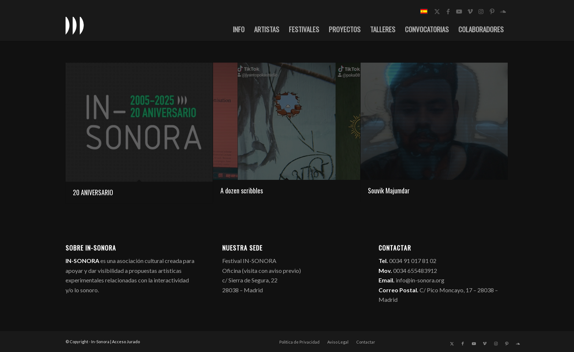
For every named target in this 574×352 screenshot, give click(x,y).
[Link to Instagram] (481, 11)
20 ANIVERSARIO (93, 192)
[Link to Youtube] (459, 11)
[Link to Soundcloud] (502, 11)
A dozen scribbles (241, 190)
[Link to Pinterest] (492, 11)
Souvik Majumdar (389, 190)
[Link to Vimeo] (470, 11)
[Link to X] (437, 11)
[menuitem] (238, 29)
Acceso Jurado (126, 341)
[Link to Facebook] (448, 11)
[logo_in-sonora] (75, 25)
